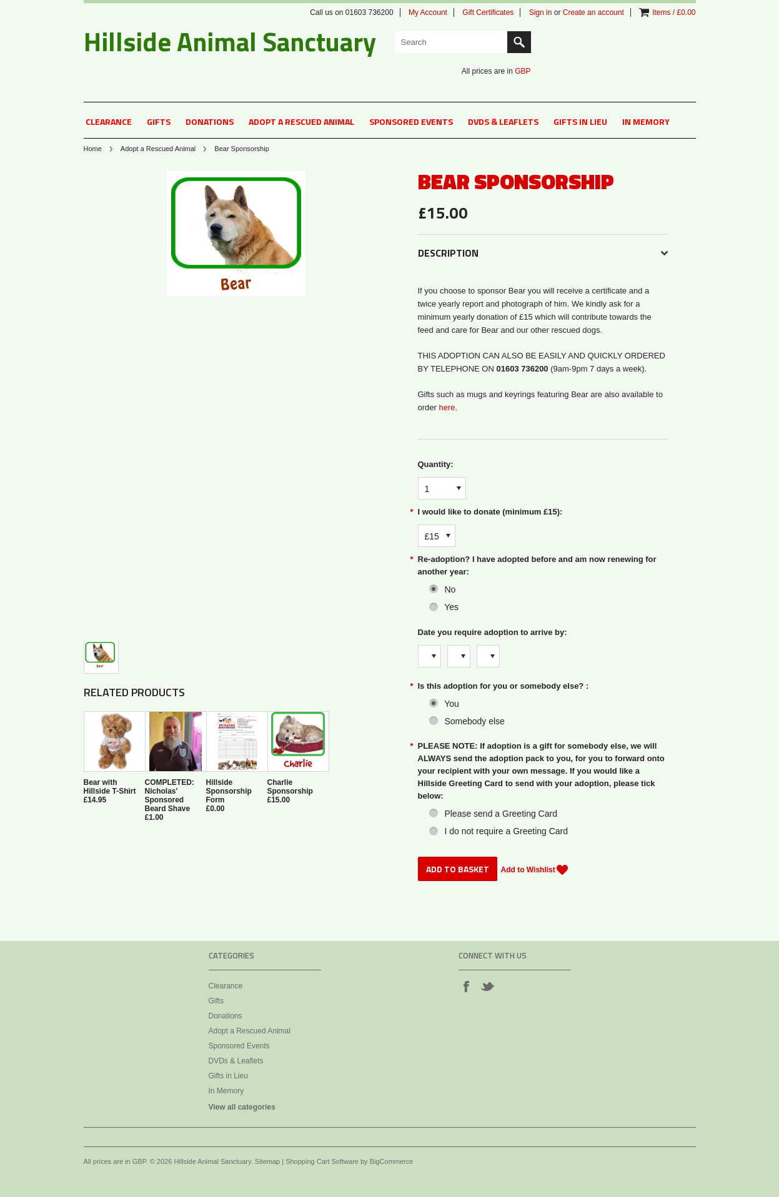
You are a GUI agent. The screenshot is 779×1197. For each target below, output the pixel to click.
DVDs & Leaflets (503, 121)
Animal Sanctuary (230, 41)
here (447, 407)
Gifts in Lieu (580, 121)
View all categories (242, 1107)
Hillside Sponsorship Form (229, 791)
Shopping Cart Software (322, 1161)
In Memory (646, 121)
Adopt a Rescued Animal (301, 121)
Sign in (540, 12)
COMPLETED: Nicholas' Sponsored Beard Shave (169, 795)
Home (93, 148)
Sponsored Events (411, 121)
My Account (428, 12)
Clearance (109, 121)
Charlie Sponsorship (290, 787)
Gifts (159, 121)
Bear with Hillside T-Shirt (110, 787)
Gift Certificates (488, 12)
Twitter (487, 985)
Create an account (593, 12)
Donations (210, 121)
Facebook (466, 985)
